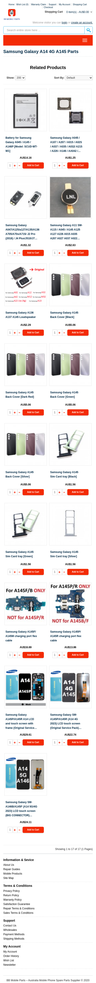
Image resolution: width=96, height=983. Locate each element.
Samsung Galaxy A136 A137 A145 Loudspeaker (20, 315)
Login (64, 22)
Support (52, 4)
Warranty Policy (12, 899)
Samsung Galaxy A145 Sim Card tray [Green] (19, 554)
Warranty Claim (38, 4)
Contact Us (9, 925)
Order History (11, 956)
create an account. (82, 22)
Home (11, 4)
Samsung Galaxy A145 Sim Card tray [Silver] (64, 554)
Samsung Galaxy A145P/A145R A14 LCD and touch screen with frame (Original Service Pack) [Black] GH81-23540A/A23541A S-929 (19, 721)
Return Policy (11, 895)
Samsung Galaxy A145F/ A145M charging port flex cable (21, 636)
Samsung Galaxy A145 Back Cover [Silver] (19, 474)
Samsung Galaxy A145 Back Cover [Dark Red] (19, 394)
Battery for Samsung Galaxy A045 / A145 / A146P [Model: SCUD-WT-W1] (21, 144)
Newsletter (9, 964)
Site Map (8, 878)
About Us (8, 864)
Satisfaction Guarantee (16, 904)
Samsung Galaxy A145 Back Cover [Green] (64, 394)
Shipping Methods (13, 938)
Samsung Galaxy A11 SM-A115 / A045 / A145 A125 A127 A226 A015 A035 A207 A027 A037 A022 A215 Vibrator (66, 232)
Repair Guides (11, 869)
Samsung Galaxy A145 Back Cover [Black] (64, 315)
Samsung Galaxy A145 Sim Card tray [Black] (64, 474)
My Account (10, 951)
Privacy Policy (11, 891)
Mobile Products (12, 873)
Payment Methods (14, 934)
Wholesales (10, 930)
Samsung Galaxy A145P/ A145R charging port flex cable (65, 636)
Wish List (8, 960)
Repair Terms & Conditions (19, 908)
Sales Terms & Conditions (18, 912)
